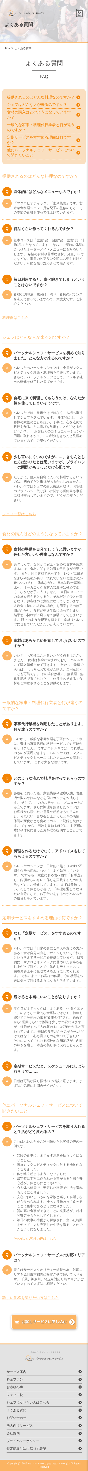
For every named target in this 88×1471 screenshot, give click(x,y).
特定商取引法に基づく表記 (26, 1448)
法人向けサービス (20, 1425)
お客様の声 (15, 1387)
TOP (7, 48)
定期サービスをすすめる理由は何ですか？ (39, 139)
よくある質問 (23, 48)
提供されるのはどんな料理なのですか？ (41, 97)
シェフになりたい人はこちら (28, 1402)
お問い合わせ (16, 1418)
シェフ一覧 (15, 1395)
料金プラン (15, 1379)
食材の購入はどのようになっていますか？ (39, 114)
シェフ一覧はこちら (19, 514)
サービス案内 (16, 1372)
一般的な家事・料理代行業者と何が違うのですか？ (41, 127)
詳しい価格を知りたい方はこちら (30, 1298)
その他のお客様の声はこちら (35, 1238)
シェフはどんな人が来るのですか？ (37, 105)
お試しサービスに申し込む (44, 1322)
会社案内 (13, 1433)
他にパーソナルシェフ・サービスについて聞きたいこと (41, 152)
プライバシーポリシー (23, 1441)
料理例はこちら (15, 318)
